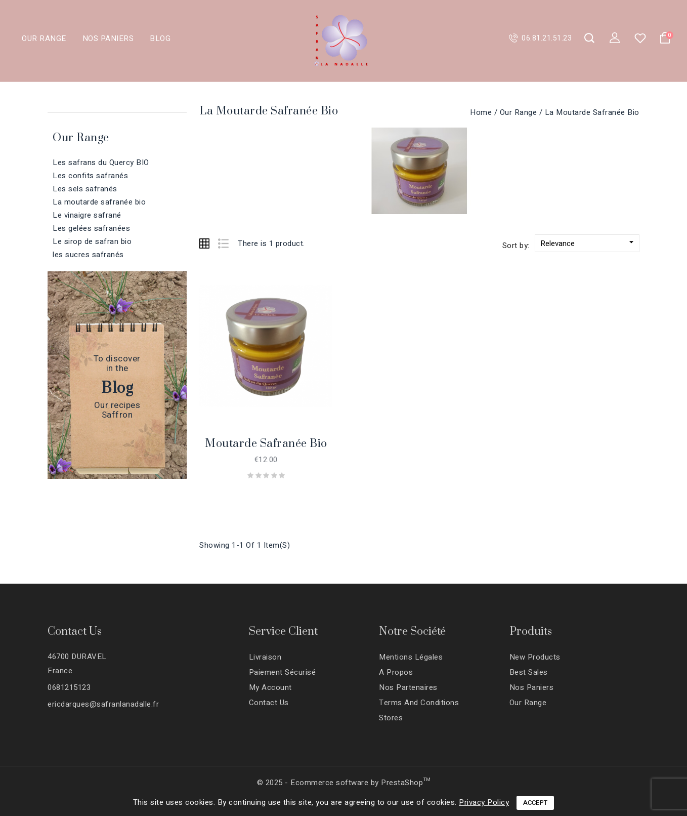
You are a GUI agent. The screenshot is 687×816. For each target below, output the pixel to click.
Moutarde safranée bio (266, 444)
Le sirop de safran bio (92, 241)
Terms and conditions (419, 702)
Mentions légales (411, 657)
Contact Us (75, 631)
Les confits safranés (90, 175)
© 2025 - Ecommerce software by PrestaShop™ (344, 782)
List (221, 246)
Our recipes (117, 406)
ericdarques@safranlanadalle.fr (103, 704)
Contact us (269, 702)
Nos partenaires (408, 687)
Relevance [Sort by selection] (588, 243)
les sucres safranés (88, 254)
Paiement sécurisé (282, 672)
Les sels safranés (85, 188)
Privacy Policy (484, 802)
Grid (204, 243)
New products (535, 657)
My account (270, 687)
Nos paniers (108, 38)
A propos (396, 672)
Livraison (265, 657)
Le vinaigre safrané (87, 215)
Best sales (528, 672)
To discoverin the (117, 363)
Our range (44, 38)
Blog (160, 38)
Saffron (117, 415)
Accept (535, 802)
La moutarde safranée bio (99, 202)
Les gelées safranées (91, 228)
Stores (391, 717)
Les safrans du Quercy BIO (101, 162)
